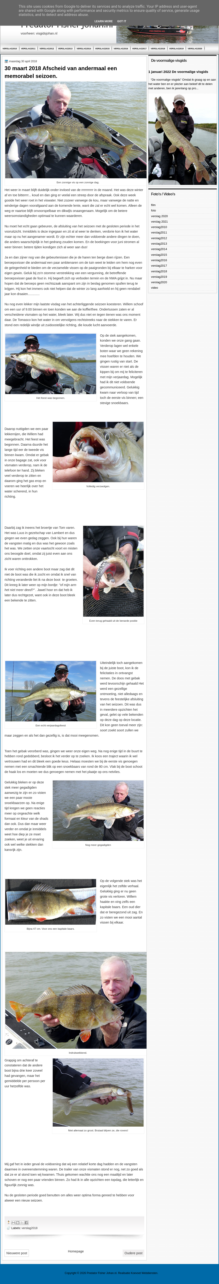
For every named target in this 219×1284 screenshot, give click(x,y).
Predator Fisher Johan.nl (102, 1273)
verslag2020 (195, 48)
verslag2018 (158, 48)
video (154, 287)
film (153, 205)
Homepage (76, 1251)
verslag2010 (9, 48)
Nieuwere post (16, 1253)
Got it (121, 21)
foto (153, 210)
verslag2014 (84, 48)
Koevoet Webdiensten (144, 1273)
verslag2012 (47, 48)
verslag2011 (28, 48)
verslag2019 (176, 48)
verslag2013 (65, 48)
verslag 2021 (159, 221)
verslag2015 (102, 48)
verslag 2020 (159, 216)
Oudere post (133, 1253)
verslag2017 (139, 48)
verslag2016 (121, 48)
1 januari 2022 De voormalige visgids (178, 72)
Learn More (104, 21)
